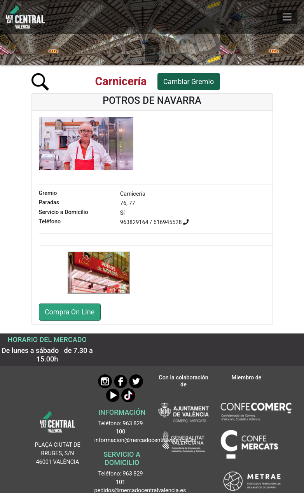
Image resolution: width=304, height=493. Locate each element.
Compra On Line (69, 312)
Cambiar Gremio (188, 81)
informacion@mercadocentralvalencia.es (145, 440)
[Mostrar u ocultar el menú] (287, 17)
